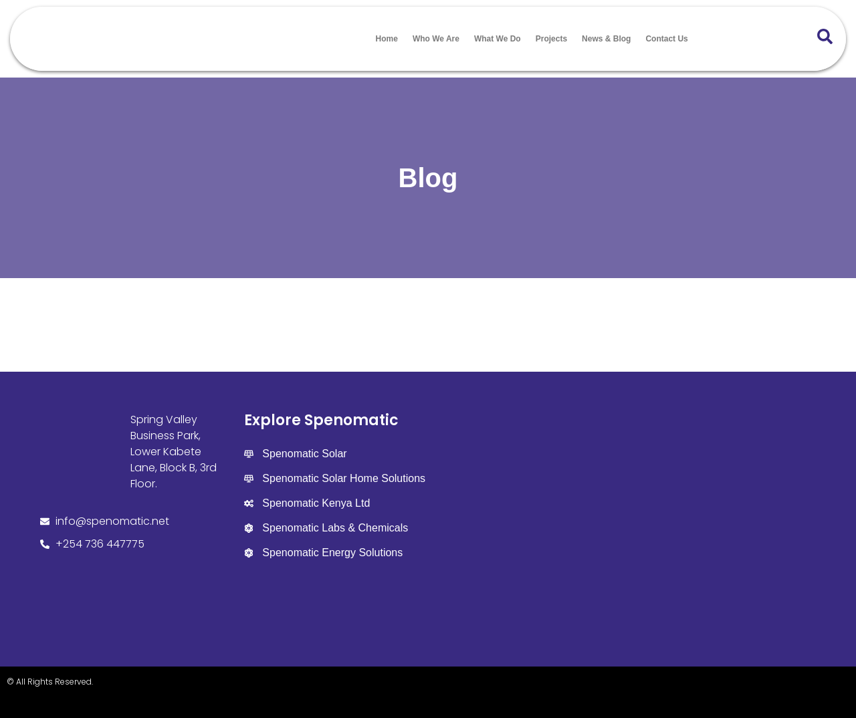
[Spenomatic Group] (621, 516)
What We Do (497, 38)
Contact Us (666, 38)
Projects (551, 38)
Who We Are (436, 38)
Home (387, 38)
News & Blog (606, 38)
